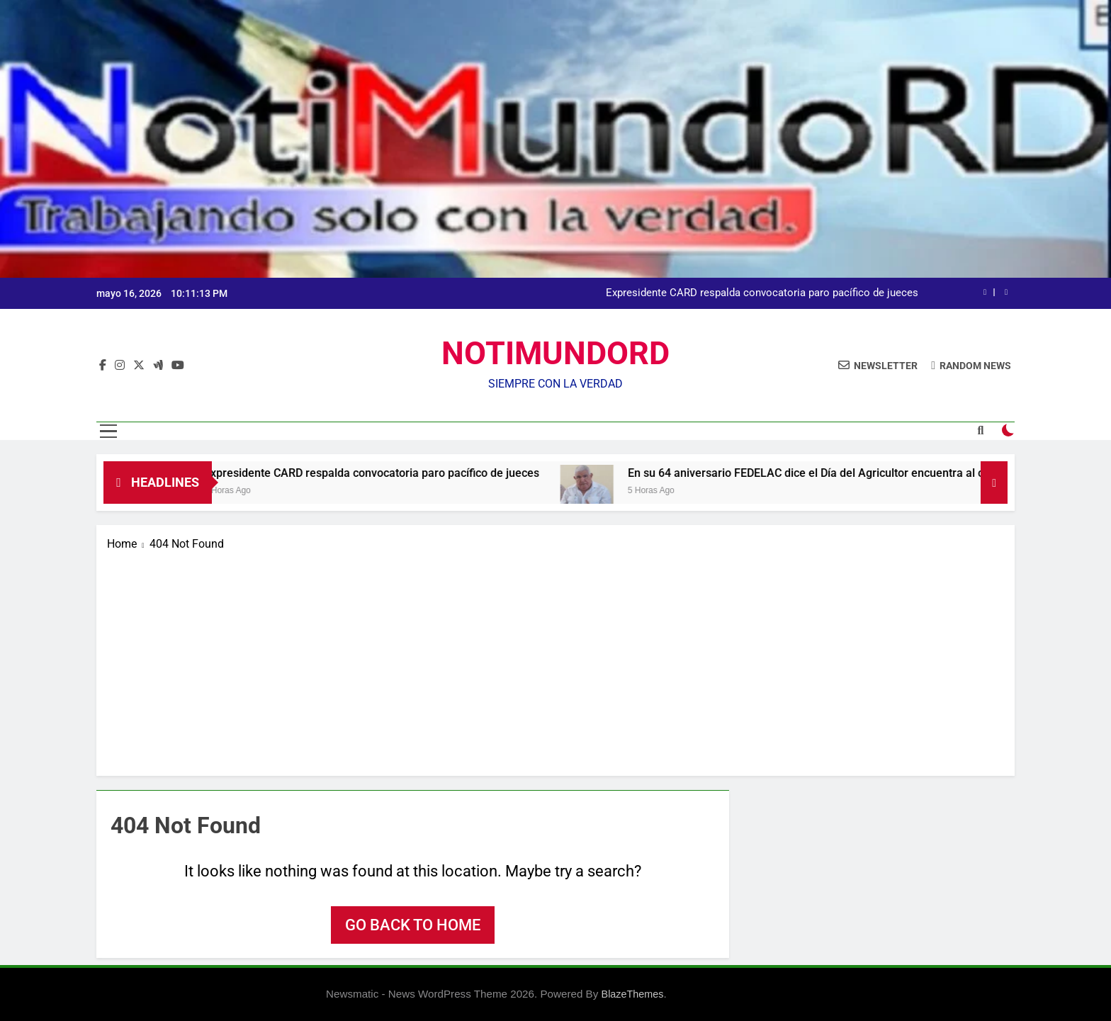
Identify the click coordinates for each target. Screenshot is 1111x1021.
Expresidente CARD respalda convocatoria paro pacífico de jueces (762, 293)
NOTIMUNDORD (555, 353)
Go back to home (412, 925)
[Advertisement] (555, 659)
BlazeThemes (633, 994)
